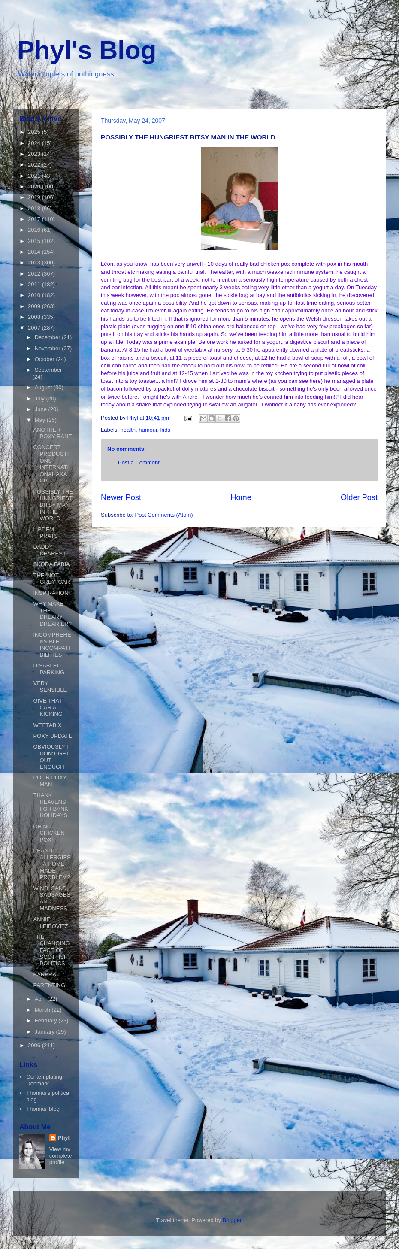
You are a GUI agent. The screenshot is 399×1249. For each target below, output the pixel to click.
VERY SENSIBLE (50, 686)
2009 (35, 306)
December (48, 337)
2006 (35, 1045)
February (47, 1020)
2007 (35, 327)
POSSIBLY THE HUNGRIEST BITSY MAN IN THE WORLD (53, 504)
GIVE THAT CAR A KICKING (47, 707)
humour (148, 430)
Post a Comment (139, 462)
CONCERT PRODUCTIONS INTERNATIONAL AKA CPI (51, 464)
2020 (35, 186)
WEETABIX (47, 725)
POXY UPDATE (52, 736)
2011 (35, 284)
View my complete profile (60, 1155)
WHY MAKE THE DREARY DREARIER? (52, 613)
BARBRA (44, 974)
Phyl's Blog (86, 50)
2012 (35, 273)
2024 (35, 143)
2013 (35, 262)
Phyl (64, 1137)
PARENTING (49, 985)
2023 (35, 154)
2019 (35, 197)
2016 (35, 230)
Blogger (232, 1220)
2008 (35, 317)
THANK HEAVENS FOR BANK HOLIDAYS (50, 805)
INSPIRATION (50, 593)
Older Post (359, 497)
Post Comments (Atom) (164, 515)
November (48, 348)
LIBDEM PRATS (45, 533)
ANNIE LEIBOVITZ (50, 922)
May (41, 420)
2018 (35, 208)
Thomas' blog (43, 1109)
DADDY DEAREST (49, 550)
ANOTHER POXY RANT (52, 433)
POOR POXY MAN (49, 781)
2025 (35, 132)
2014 (35, 252)
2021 (35, 176)
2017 (35, 219)
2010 (35, 295)
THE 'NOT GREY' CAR (51, 578)
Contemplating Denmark (44, 1080)
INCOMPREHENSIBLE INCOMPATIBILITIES (52, 644)
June (41, 409)
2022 (35, 164)
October (45, 359)
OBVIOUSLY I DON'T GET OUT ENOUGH (51, 756)
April (41, 999)
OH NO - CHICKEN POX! (49, 833)
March (43, 1009)
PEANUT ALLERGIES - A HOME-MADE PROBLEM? (51, 863)
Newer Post (121, 497)
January (45, 1031)
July (40, 398)
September (48, 370)
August (44, 387)
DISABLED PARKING (48, 669)
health (128, 430)
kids (165, 430)
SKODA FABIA (51, 564)
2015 (35, 241)
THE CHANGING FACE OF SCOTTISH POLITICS (51, 950)
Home (240, 497)
